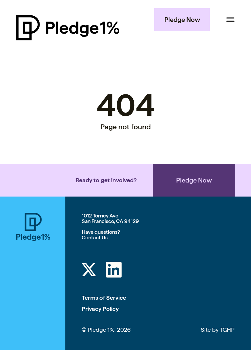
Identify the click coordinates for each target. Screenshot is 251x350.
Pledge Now (182, 20)
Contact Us (95, 237)
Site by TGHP (218, 329)
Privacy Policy (100, 308)
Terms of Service (104, 297)
